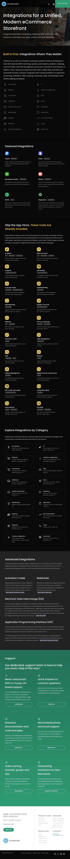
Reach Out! (51, 749)
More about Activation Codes (15, 593)
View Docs (18, 749)
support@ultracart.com (58, 836)
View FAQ (51, 705)
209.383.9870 (56, 834)
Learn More (19, 705)
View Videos (18, 792)
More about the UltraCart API (49, 641)
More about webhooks (45, 593)
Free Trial (8, 831)
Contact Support (51, 792)
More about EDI (41, 616)
